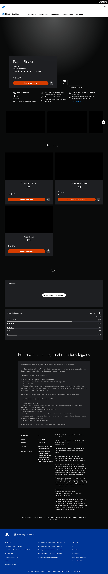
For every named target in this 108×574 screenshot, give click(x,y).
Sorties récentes (30, 12)
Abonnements (68, 12)
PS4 (18, 6)
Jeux (8, 6)
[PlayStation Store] (11, 12)
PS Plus (24, 6)
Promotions (55, 12)
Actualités (42, 6)
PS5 (13, 6)
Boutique (50, 6)
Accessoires (32, 6)
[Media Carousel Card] (25, 120)
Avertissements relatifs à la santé (65, 490)
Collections (43, 12)
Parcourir (79, 12)
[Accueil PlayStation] (4, 6)
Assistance (59, 6)
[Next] (103, 120)
